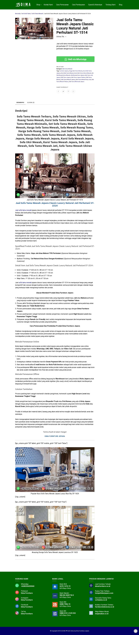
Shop (38, 5)
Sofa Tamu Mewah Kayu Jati (83, 79)
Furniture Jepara (63, 71)
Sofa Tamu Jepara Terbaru (78, 77)
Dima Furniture (27, 593)
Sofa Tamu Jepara (66, 77)
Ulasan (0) (30, 102)
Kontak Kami (48, 5)
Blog (120, 5)
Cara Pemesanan (62, 5)
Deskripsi (20, 102)
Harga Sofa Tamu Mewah (75, 71)
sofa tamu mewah (25, 283)
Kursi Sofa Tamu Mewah (67, 73)
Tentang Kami (110, 5)
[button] (50, 21)
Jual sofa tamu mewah (23, 210)
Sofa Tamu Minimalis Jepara (76, 81)
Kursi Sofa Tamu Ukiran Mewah (82, 73)
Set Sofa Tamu (26, 13)
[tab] (20, 103)
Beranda (17, 13)
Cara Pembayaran (78, 5)
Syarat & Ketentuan (95, 5)
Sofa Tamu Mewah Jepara (68, 79)
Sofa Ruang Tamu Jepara (77, 75)
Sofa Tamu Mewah (37, 13)
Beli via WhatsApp (75, 59)
